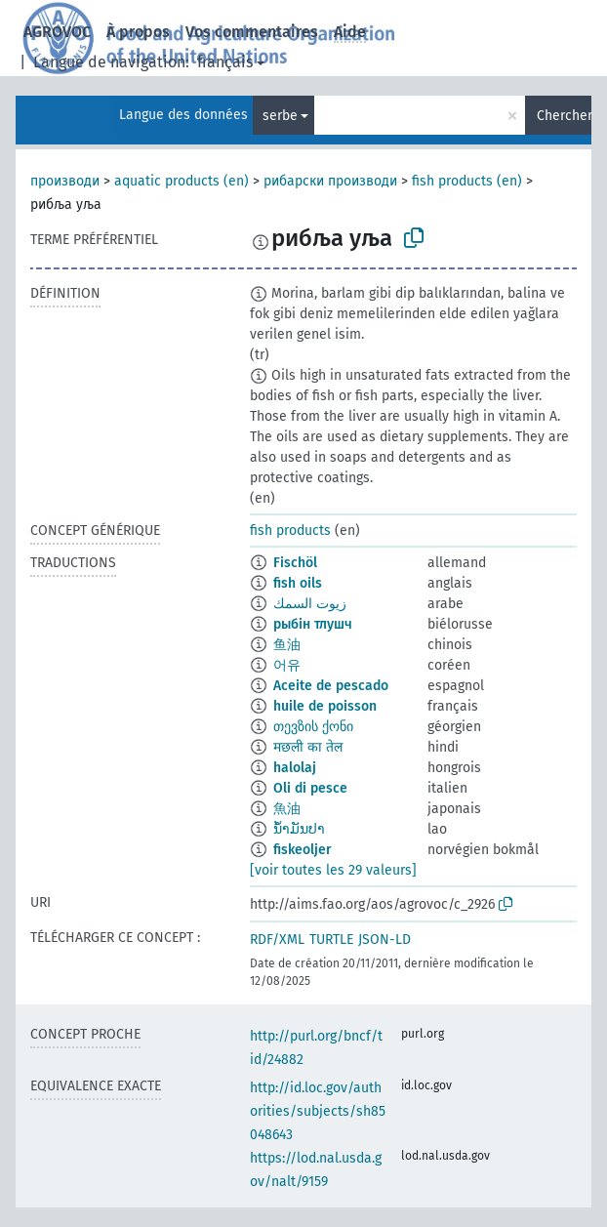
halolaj (294, 767)
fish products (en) (467, 181)
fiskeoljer (302, 849)
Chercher (564, 115)
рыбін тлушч (312, 624)
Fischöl (295, 562)
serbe (280, 115)
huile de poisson (325, 706)
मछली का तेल (308, 747)
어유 (287, 665)
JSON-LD (384, 939)
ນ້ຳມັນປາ (299, 829)
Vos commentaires (251, 31)
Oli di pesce (310, 788)
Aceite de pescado (330, 685)
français (225, 62)
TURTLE (331, 939)
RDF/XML (277, 939)
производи (65, 181)
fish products (290, 530)
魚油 (287, 808)
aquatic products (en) (181, 181)
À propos (138, 31)
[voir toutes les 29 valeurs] (333, 870)
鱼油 (287, 644)
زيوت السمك (309, 603)
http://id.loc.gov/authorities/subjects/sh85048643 (317, 1111)
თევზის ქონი (313, 726)
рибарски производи (330, 181)
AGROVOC (57, 31)
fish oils (297, 583)
